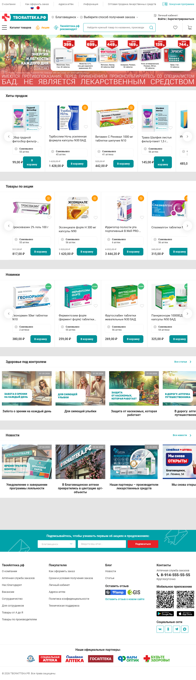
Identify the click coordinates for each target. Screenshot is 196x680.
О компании (9, 4)
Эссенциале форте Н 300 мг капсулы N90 (77, 229)
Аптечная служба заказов (18, 578)
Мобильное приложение (174, 586)
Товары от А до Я (12, 612)
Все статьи (182, 361)
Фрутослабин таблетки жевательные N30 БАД (120, 317)
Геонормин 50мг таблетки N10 (30, 317)
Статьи (109, 578)
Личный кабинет (59, 584)
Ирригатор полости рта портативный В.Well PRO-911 (122, 229)
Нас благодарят (12, 584)
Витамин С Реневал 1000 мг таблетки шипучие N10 (114, 138)
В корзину (32, 162)
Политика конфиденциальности (69, 598)
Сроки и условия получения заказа (71, 578)
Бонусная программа (178, 4)
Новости (110, 571)
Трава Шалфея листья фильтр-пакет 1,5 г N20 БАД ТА (157, 139)
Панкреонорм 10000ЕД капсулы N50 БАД (166, 317)
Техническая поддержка (64, 605)
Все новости (182, 435)
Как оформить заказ (37, 4)
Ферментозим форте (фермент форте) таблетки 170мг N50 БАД (76, 317)
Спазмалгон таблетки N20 (169, 227)
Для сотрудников (13, 605)
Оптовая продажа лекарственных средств (132, 4)
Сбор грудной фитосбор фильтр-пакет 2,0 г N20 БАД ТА (25, 139)
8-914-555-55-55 (175, 575)
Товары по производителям (19, 619)
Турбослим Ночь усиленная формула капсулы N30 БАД (68, 138)
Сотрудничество (12, 598)
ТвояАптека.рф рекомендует (66, 27)
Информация (90, 4)
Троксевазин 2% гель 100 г (30, 227)
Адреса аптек (66, 4)
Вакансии (8, 591)
